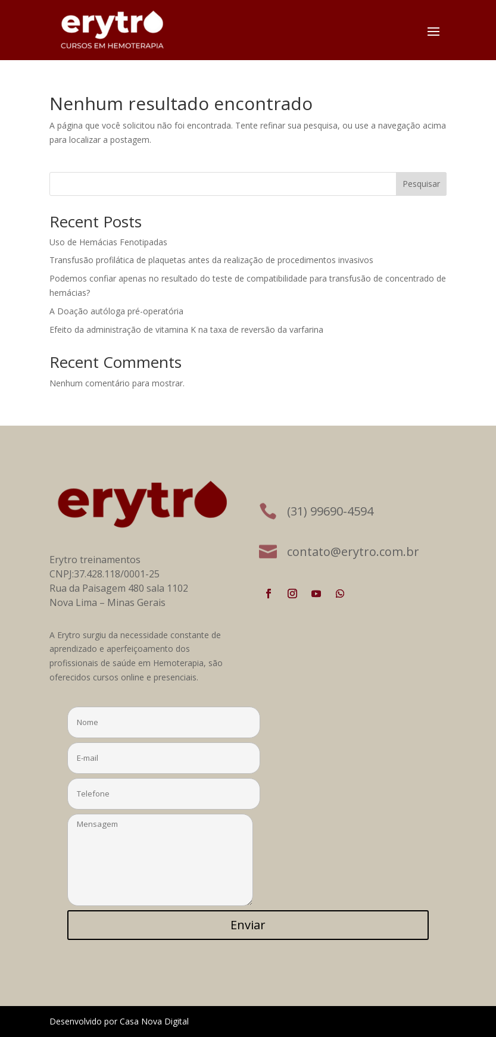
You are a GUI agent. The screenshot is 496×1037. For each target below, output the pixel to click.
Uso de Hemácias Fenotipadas (108, 242)
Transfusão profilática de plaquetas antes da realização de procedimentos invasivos (211, 260)
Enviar (248, 925)
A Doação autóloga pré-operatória (116, 311)
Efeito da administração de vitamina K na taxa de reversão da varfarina (186, 329)
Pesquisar (421, 183)
